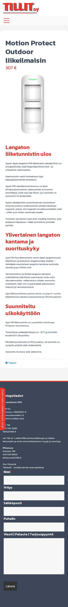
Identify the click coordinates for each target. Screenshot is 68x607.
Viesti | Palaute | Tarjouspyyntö (30, 534)
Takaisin (10, 363)
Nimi (8, 472)
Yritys (8, 487)
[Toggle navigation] (6, 20)
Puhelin (9, 518)
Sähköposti (14, 503)
